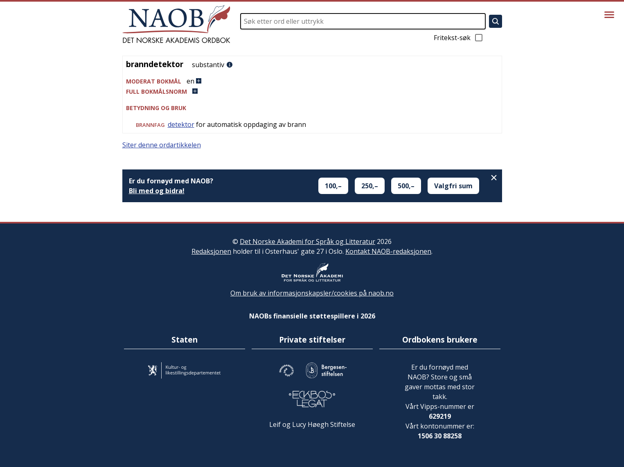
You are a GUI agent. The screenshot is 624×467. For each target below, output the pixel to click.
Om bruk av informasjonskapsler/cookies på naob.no (312, 293)
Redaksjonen (211, 251)
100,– (333, 185)
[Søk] (495, 21)
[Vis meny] (609, 14)
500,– (406, 185)
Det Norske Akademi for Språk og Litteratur (307, 241)
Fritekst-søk (459, 38)
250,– (369, 185)
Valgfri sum (453, 185)
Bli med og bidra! (157, 190)
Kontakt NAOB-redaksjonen (388, 251)
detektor (181, 124)
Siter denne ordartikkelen (161, 144)
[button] (312, 81)
